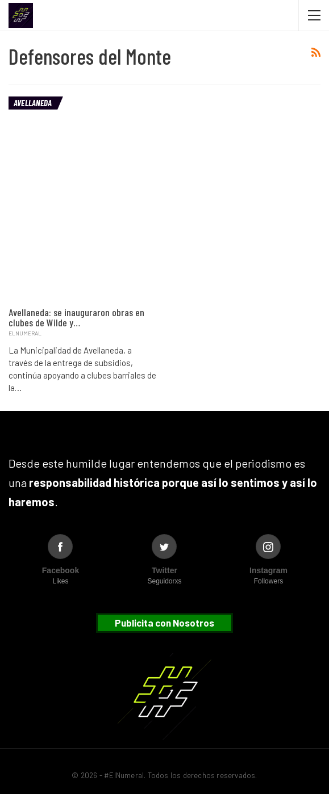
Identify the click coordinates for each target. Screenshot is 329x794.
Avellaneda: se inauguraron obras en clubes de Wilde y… (76, 317)
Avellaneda (33, 103)
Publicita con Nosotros (164, 622)
